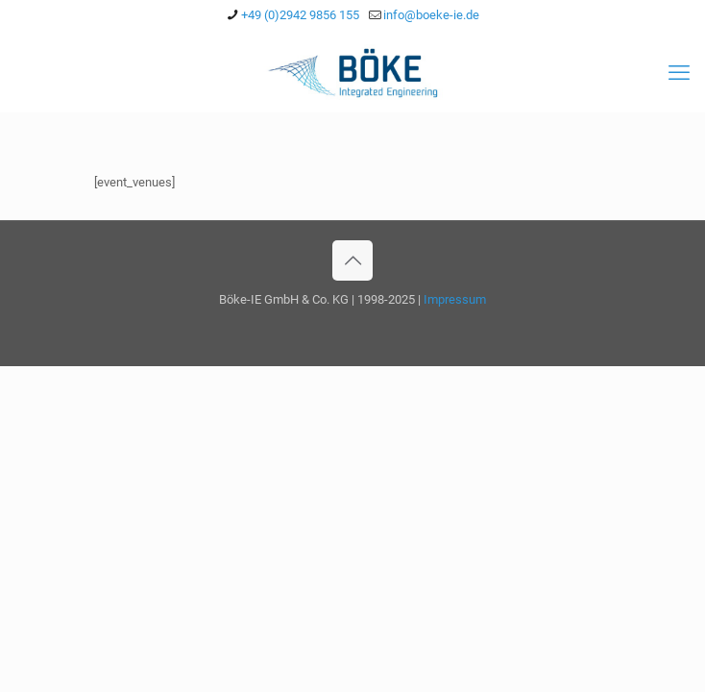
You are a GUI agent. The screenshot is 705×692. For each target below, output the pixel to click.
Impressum (455, 299)
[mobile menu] (679, 73)
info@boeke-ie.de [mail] (431, 15)
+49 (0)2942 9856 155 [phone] (300, 15)
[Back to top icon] (352, 260)
